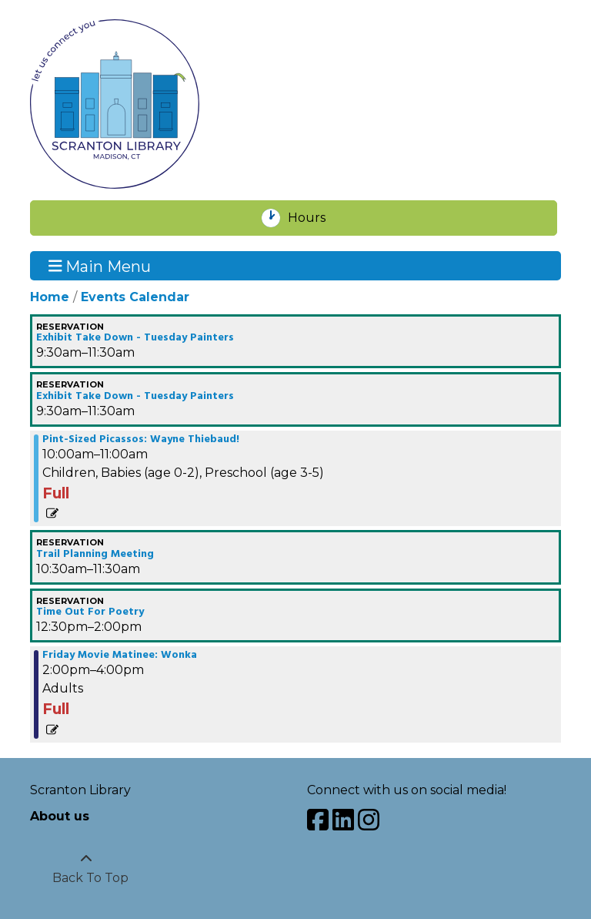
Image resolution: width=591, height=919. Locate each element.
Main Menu (100, 266)
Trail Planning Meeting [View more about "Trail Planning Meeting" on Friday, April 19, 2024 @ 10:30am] (95, 554)
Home (49, 297)
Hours (315, 218)
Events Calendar (135, 297)
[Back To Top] (86, 869)
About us (59, 816)
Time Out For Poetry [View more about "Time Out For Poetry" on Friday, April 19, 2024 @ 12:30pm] (90, 612)
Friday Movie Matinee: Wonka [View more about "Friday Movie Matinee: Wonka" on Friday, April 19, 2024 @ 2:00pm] (119, 655)
